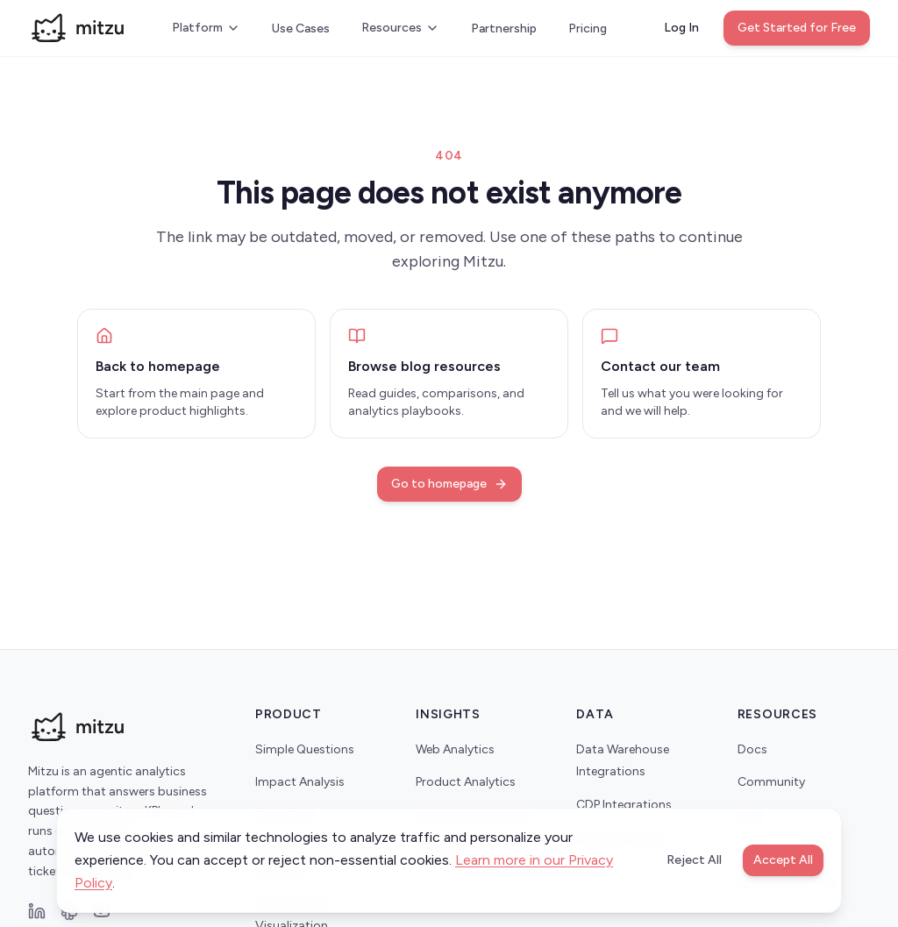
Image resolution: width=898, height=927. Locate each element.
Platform (206, 27)
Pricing (587, 28)
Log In (681, 27)
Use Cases (301, 28)
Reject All (694, 859)
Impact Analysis (300, 781)
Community (771, 781)
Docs (752, 749)
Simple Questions (304, 749)
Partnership (504, 28)
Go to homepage (449, 483)
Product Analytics (466, 781)
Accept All (783, 859)
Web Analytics (455, 749)
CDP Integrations (624, 804)
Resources (400, 27)
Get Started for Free (797, 27)
